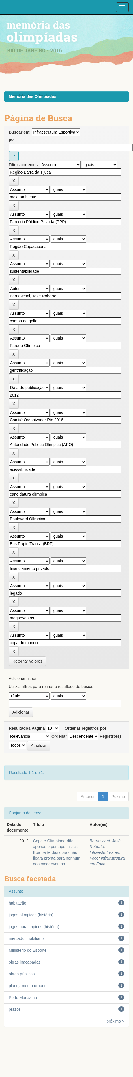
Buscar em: (20, 132)
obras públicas (22, 974)
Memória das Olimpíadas (32, 96)
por (12, 139)
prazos (15, 1009)
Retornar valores (27, 661)
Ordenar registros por (85, 728)
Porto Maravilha (23, 997)
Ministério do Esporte (28, 950)
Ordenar (59, 736)
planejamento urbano (28, 985)
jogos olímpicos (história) (31, 915)
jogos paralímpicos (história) (34, 926)
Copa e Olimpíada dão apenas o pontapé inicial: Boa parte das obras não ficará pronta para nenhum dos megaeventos (56, 852)
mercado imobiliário (26, 938)
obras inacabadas (25, 962)
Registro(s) (110, 736)
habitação (17, 903)
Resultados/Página (27, 728)
